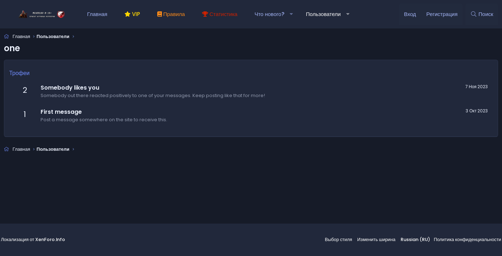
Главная (99, 14)
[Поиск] (480, 14)
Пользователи (325, 14)
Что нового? (271, 14)
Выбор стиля (342, 240)
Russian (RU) (414, 240)
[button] (293, 14)
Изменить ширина (377, 240)
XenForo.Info (53, 240)
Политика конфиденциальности (463, 240)
